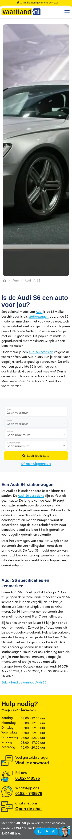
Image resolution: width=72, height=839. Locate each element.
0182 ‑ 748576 (28, 793)
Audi (28, 280)
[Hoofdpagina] (4, 280)
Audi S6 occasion (41, 352)
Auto (16, 280)
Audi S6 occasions (31, 496)
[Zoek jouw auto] (36, 455)
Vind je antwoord (32, 763)
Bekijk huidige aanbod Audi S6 (23, 682)
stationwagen (39, 316)
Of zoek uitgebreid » (36, 464)
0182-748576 (27, 778)
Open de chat (28, 808)
